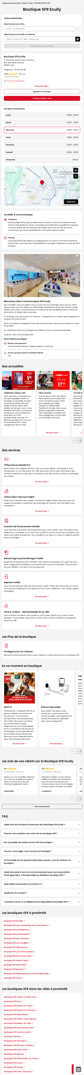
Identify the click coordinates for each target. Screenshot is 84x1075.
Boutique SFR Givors (13, 978)
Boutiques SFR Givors (13, 1063)
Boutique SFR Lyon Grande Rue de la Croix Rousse (25, 925)
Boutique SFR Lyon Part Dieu (16, 938)
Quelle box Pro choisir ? (42, 893)
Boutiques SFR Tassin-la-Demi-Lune (20, 997)
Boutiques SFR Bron (12, 1036)
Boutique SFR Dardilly (13, 921)
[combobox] (39, 39)
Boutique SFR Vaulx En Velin (16, 960)
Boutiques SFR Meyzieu (14, 1054)
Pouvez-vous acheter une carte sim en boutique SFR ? (42, 833)
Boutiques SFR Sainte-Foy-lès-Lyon (19, 1010)
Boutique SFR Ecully (42, 3)
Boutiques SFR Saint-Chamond (17, 1071)
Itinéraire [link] (71, 202)
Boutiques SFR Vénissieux (15, 1041)
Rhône (24, 3)
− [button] (75, 176)
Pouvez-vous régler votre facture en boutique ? (42, 851)
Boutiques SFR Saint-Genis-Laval (18, 1027)
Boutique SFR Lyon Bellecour (16, 929)
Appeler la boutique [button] (42, 91)
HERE (78, 205)
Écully (31, 3)
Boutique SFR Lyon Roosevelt (16, 934)
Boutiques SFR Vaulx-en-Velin (17, 1032)
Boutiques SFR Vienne (13, 1067)
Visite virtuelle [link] (41, 86)
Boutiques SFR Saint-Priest (16, 1049)
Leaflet (64, 205)
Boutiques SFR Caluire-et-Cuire (18, 1006)
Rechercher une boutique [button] (42, 46)
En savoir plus (41, 481)
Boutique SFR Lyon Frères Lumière (18, 951)
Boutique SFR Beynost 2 (14, 969)
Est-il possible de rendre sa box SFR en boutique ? (42, 842)
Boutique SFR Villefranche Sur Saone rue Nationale (26, 973)
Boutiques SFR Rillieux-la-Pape (17, 1023)
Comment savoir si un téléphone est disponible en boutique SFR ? (42, 901)
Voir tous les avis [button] (42, 806)
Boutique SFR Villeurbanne (15, 947)
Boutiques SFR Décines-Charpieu (18, 1045)
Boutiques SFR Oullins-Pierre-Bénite (20, 1019)
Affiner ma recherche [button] (42, 29)
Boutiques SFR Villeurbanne (16, 1014)
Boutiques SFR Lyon (12, 1001)
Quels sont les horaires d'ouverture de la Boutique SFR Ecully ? (42, 824)
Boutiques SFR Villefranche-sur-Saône (21, 1058)
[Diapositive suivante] (79, 440)
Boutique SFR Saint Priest (15, 965)
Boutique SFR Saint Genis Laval (17, 956)
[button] (77, 39)
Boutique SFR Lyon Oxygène (16, 943)
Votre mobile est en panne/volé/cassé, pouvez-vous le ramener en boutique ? (42, 862)
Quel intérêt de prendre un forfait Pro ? (42, 884)
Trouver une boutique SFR (11, 3)
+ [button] (75, 170)
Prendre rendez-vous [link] (42, 98)
